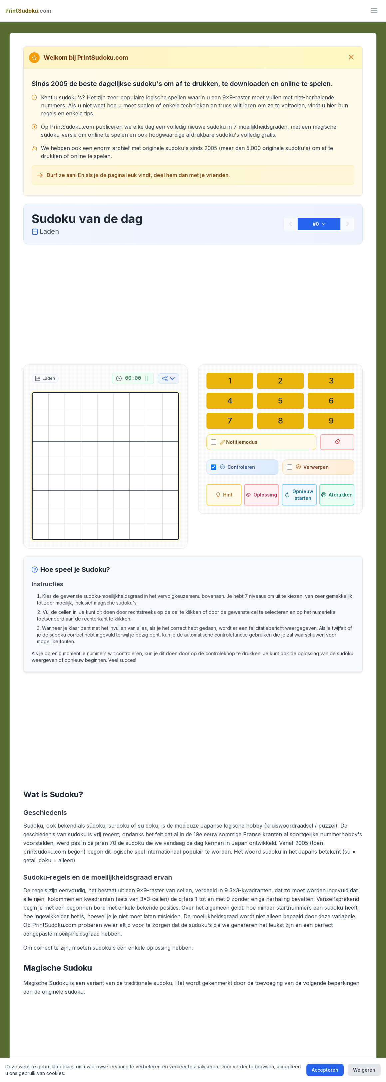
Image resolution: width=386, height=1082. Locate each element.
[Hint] (223, 494)
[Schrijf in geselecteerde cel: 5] (280, 401)
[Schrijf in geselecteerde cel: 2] (280, 381)
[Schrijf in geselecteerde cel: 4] (229, 401)
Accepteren (325, 1070)
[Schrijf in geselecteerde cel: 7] (229, 421)
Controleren (237, 467)
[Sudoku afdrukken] (336, 494)
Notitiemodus (238, 442)
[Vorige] (290, 224)
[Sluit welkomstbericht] (351, 58)
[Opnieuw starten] (299, 494)
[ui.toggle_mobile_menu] (374, 10)
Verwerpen (312, 467)
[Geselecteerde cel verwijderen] (337, 442)
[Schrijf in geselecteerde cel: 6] (331, 401)
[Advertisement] (193, 303)
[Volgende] (347, 224)
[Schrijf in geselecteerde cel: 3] (331, 381)
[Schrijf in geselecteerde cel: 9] (331, 421)
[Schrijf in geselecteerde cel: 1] (229, 381)
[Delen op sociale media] (168, 378)
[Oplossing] (261, 494)
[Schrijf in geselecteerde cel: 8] (280, 421)
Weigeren (364, 1070)
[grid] (106, 466)
